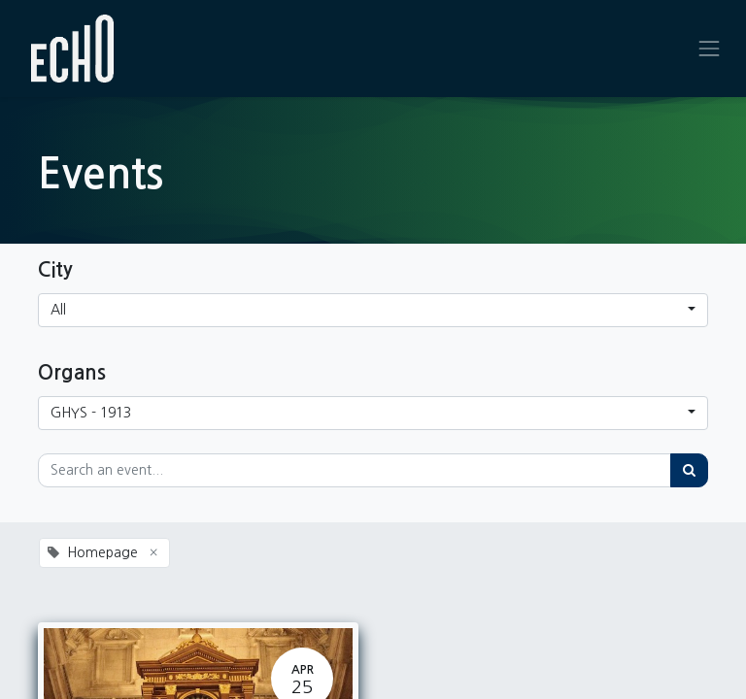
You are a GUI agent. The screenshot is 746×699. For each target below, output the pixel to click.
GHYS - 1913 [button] (91, 412)
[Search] (689, 470)
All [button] (58, 309)
